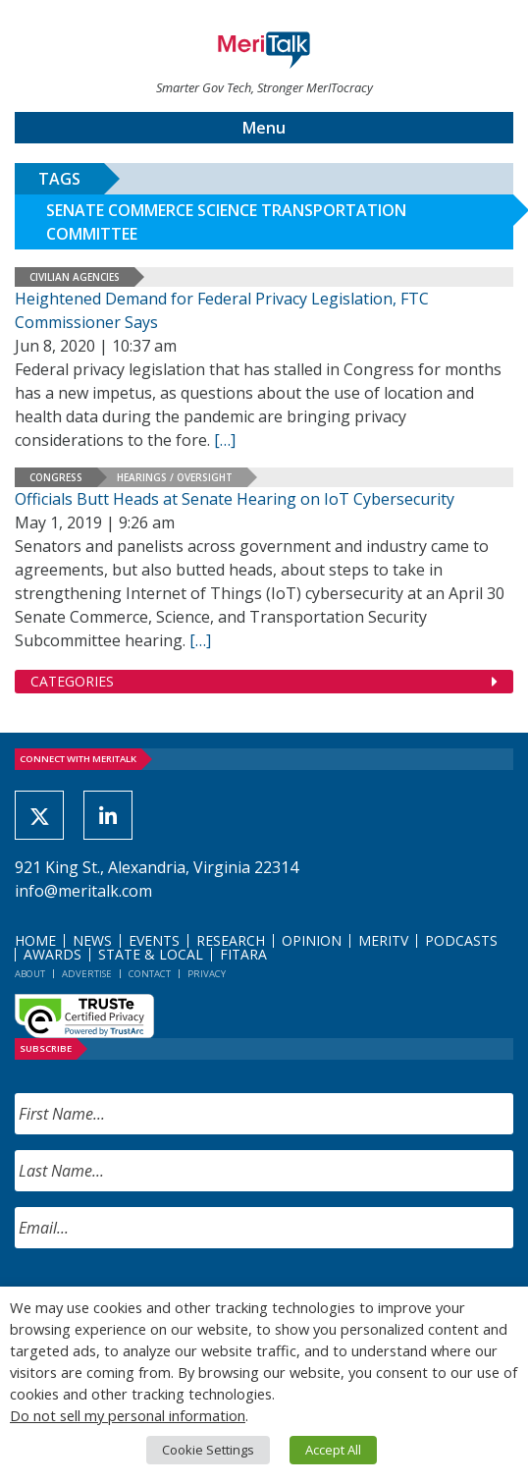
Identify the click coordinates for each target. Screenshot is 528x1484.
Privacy (206, 973)
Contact (150, 973)
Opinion (312, 940)
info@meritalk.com (83, 891)
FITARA (243, 954)
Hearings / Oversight (175, 477)
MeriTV (383, 940)
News (92, 940)
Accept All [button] (333, 1449)
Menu (264, 127)
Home (35, 940)
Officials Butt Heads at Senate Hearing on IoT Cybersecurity (234, 499)
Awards (52, 954)
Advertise (87, 973)
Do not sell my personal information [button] (127, 1415)
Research (230, 940)
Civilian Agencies (74, 277)
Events (154, 940)
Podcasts (461, 940)
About (30, 973)
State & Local (150, 954)
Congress (55, 477)
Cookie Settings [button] (208, 1449)
